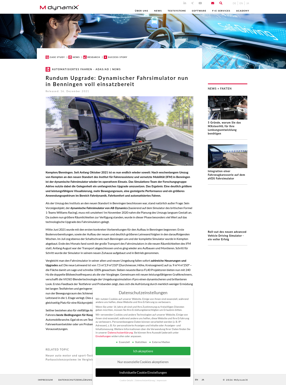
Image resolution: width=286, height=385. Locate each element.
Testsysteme (177, 10)
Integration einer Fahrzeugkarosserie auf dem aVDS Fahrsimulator (226, 175)
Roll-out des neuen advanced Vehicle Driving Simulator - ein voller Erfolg (227, 220)
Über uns (141, 10)
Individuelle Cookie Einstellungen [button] (143, 372)
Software (199, 10)
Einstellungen (103, 336)
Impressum (46, 379)
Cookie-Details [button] (127, 380)
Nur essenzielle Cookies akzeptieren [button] (143, 362)
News (158, 10)
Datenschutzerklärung (77, 379)
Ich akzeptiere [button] (143, 351)
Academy (242, 10)
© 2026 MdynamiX (235, 379)
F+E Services (221, 10)
